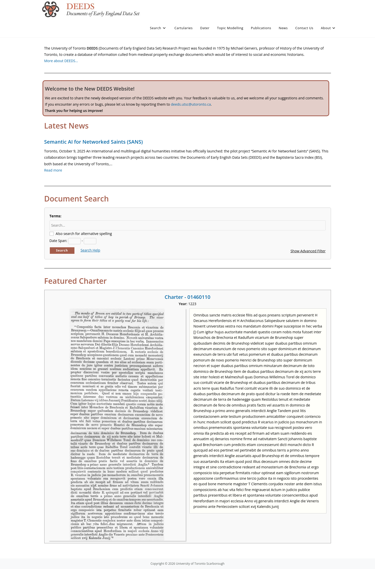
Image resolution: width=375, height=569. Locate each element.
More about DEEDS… (61, 60)
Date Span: (58, 240)
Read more (53, 170)
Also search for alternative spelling (84, 233)
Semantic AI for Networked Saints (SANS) (93, 141)
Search (62, 250)
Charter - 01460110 (188, 297)
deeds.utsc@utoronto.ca (191, 104)
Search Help (90, 250)
